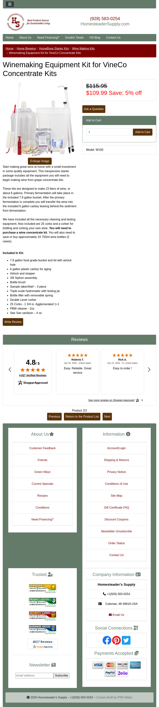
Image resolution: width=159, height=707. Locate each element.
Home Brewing (26, 48)
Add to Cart (142, 132)
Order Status (116, 543)
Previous (54, 416)
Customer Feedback (42, 448)
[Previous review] (10, 369)
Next (107, 416)
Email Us (116, 614)
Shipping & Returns (116, 460)
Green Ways (43, 471)
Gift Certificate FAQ (116, 507)
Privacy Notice (116, 471)
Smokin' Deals (74, 37)
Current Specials (42, 483)
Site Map (116, 495)
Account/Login (116, 448)
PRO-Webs (125, 697)
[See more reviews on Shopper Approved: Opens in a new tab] (111, 400)
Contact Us (113, 37)
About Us (25, 37)
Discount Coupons (117, 519)
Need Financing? (48, 37)
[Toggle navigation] (10, 4)
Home (10, 37)
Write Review (13, 321)
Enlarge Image (39, 161)
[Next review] (149, 369)
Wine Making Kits (83, 48)
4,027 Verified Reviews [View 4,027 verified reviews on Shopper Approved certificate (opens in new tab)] (32, 375)
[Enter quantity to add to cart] (109, 132)
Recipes (42, 495)
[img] (33, 369)
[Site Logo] (28, 22)
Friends (42, 460)
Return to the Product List (82, 416)
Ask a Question (94, 109)
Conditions (42, 507)
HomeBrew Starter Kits (54, 48)
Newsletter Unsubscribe (116, 531)
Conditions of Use (116, 483)
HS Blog (94, 37)
